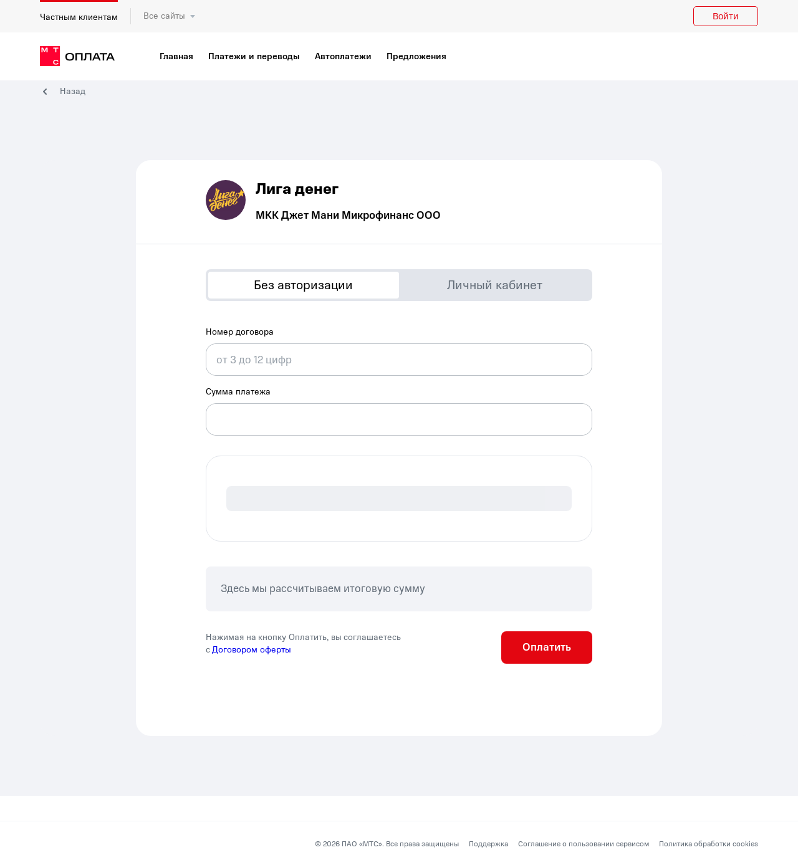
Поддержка (488, 844)
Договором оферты (251, 650)
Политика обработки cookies (708, 844)
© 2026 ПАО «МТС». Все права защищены (387, 844)
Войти (726, 16)
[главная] (77, 56)
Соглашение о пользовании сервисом (583, 844)
